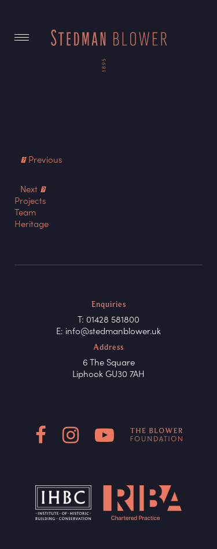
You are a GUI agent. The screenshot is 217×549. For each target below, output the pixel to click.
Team (25, 212)
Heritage (31, 223)
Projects (30, 200)
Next (33, 188)
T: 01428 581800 (108, 319)
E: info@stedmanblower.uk (108, 330)
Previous (41, 159)
